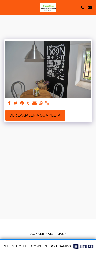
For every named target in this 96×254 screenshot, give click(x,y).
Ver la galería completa (34, 115)
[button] (5, 7)
